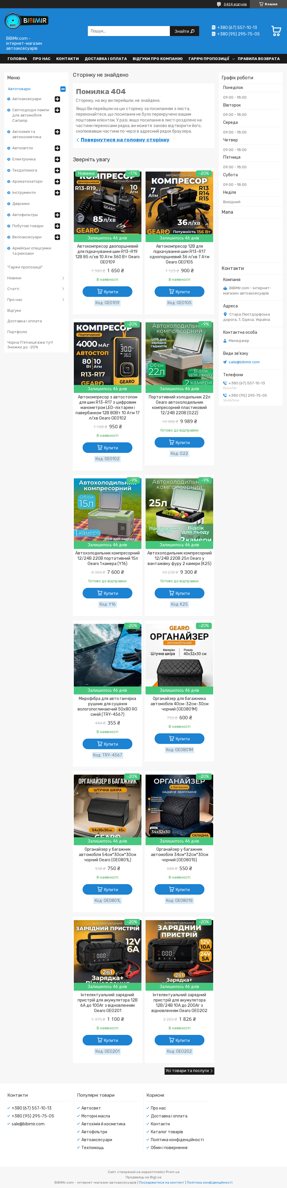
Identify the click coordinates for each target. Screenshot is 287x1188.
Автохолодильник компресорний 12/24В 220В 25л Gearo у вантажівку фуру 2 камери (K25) (179, 558)
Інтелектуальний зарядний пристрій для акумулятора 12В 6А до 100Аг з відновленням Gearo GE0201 (108, 1002)
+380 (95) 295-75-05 (33, 1116)
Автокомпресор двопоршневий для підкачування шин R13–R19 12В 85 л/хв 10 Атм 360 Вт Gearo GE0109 (107, 254)
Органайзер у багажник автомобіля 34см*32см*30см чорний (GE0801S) (179, 854)
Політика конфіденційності (177, 1139)
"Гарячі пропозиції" (25, 267)
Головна (17, 59)
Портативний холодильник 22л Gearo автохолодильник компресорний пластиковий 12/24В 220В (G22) (179, 405)
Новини (14, 278)
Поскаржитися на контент (161, 1182)
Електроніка (24, 159)
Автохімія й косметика (103, 1124)
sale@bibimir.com (244, 362)
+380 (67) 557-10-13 (32, 1108)
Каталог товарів (167, 1131)
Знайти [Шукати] (182, 31)
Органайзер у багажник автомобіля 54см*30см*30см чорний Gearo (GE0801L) (107, 854)
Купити (111, 292)
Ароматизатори (27, 181)
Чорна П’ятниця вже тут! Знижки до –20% (30, 344)
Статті (13, 289)
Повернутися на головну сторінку (125, 140)
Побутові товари (27, 226)
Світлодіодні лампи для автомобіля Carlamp (30, 115)
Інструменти (24, 192)
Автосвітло (22, 148)
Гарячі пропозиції (209, 59)
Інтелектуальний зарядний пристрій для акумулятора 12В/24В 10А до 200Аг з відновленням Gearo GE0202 (179, 1002)
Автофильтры (25, 215)
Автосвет (91, 1108)
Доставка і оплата (106, 59)
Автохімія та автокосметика (26, 134)
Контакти (67, 59)
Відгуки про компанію (158, 59)
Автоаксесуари (26, 99)
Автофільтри (94, 1131)
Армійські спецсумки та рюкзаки (31, 251)
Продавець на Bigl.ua (143, 1177)
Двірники (21, 203)
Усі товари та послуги (187, 1070)
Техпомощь (92, 1147)
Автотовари (19, 89)
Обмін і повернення (169, 1147)
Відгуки (14, 310)
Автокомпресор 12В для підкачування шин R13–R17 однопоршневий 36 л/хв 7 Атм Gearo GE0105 (179, 254)
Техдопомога (24, 170)
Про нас (41, 59)
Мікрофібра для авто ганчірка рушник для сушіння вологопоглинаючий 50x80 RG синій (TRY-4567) (107, 706)
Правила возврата (259, 59)
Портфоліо (17, 332)
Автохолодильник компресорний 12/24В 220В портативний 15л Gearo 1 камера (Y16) (107, 558)
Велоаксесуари (27, 237)
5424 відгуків (235, 4)
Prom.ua (173, 1172)
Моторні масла (95, 1116)
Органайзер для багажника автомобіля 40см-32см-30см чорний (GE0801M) (180, 704)
